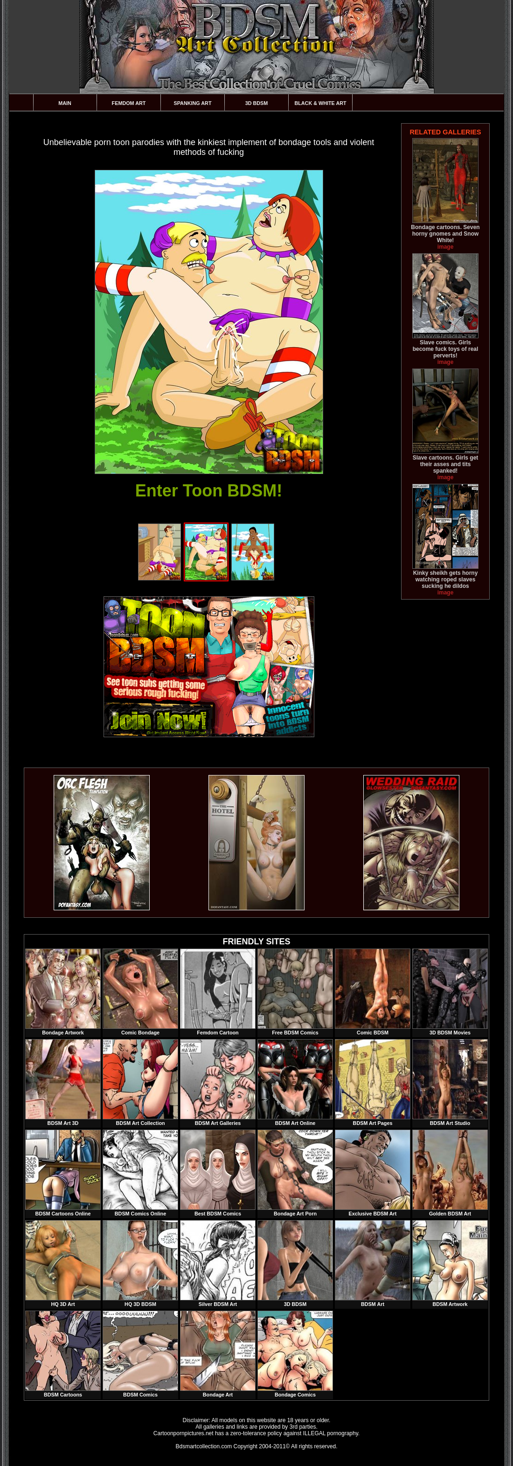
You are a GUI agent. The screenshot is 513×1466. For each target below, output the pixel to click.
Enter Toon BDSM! (208, 490)
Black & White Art (320, 103)
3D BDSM (256, 103)
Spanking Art (193, 103)
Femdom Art (129, 103)
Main (64, 103)
